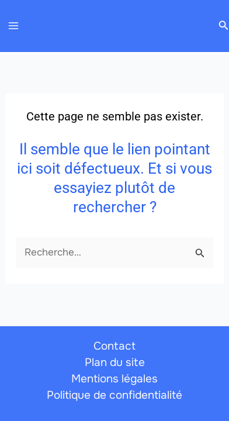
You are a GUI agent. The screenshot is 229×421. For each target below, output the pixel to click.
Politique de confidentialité (114, 395)
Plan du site (115, 363)
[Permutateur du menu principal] (13, 26)
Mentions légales (114, 379)
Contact (114, 346)
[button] (223, 25)
